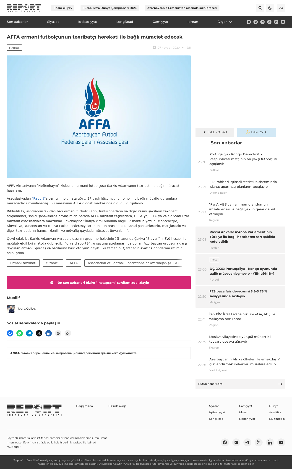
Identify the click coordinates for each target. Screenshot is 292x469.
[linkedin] (276, 22)
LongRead (216, 418)
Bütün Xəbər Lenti (240, 384)
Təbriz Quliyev (21, 309)
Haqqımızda (84, 406)
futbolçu (53, 263)
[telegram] (262, 22)
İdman (243, 412)
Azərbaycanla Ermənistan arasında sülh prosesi (182, 8)
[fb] (249, 22)
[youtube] (283, 22)
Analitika (275, 412)
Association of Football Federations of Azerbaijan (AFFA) (133, 263)
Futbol (14, 48)
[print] (58, 333)
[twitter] (269, 22)
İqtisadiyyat (217, 412)
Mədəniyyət (247, 418)
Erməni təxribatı (23, 263)
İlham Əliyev (63, 8)
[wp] (19, 333)
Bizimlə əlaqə (117, 406)
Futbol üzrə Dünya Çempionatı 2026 (110, 8)
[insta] (255, 22)
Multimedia (277, 418)
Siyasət (214, 406)
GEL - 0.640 (215, 132)
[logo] (24, 8)
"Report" (39, 198)
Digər (225, 22)
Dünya (273, 406)
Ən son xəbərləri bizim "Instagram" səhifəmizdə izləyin (99, 282)
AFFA (74, 263)
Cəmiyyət (245, 406)
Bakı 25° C (257, 132)
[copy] (68, 333)
